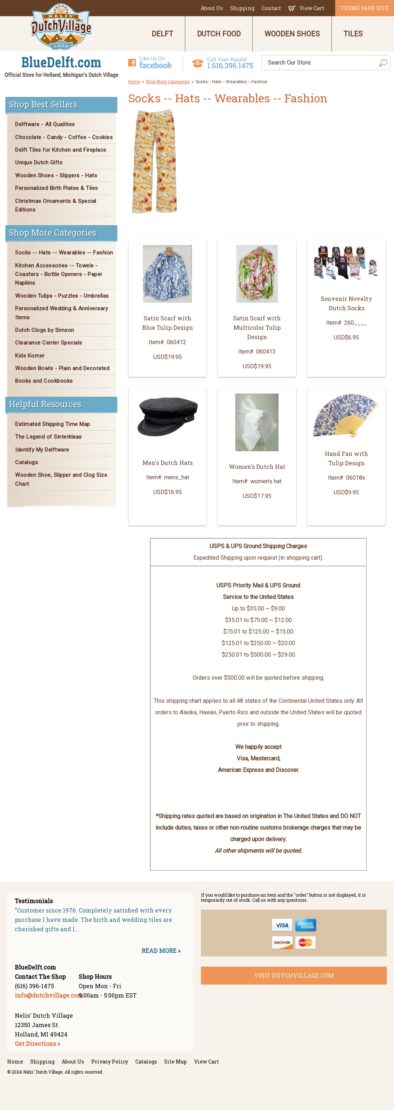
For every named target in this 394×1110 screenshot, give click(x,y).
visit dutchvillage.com (294, 975)
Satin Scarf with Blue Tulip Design (167, 322)
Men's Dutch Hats (168, 462)
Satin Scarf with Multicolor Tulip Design (257, 327)
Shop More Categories (168, 81)
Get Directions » (37, 1043)
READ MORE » (160, 950)
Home (134, 81)
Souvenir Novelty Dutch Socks (346, 303)
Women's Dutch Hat (257, 466)
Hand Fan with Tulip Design (346, 458)
